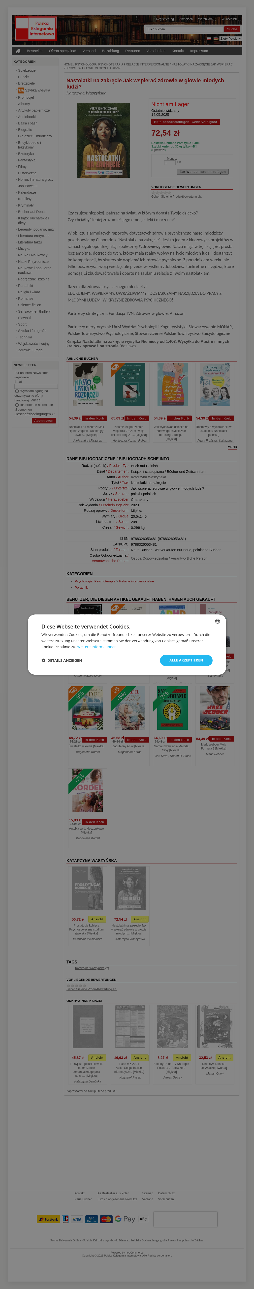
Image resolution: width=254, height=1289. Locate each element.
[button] (61, 660)
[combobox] (217, 621)
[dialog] (127, 644)
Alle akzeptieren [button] (186, 660)
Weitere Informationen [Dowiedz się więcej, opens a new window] (97, 646)
